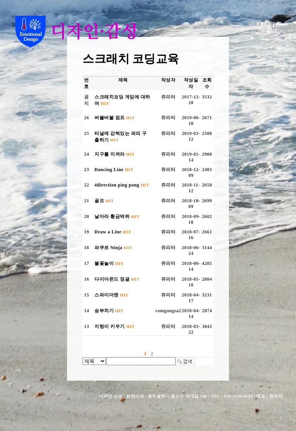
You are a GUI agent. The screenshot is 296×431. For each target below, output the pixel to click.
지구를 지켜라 (114, 154)
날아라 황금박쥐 (116, 216)
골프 (104, 200)
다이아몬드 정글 (116, 279)
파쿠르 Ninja (113, 247)
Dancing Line (113, 169)
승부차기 (108, 310)
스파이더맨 (111, 295)
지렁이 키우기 (114, 326)
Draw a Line (112, 232)
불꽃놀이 (108, 263)
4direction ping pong (121, 185)
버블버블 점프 (114, 117)
